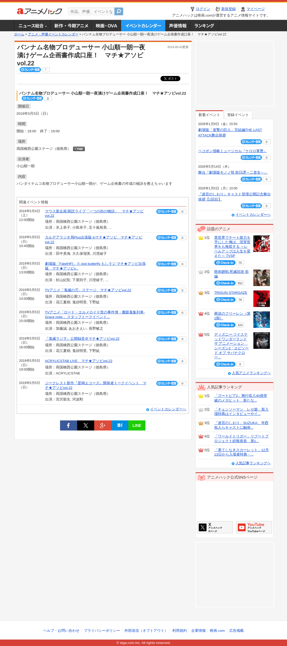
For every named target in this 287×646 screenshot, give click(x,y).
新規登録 (228, 9)
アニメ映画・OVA (106, 25)
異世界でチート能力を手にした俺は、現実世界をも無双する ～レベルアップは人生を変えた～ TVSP (232, 247)
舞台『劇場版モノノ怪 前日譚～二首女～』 (233, 172)
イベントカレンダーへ (168, 409)
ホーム (19, 34)
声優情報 (177, 25)
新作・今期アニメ (71, 25)
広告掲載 (236, 631)
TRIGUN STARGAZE (230, 293)
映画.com (217, 631)
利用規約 (179, 631)
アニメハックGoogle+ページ (254, 527)
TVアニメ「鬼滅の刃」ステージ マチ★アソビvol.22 (88, 290)
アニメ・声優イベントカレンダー (143, 25)
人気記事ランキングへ (253, 463)
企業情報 (198, 631)
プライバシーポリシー (102, 631)
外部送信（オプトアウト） (146, 631)
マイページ (256, 9)
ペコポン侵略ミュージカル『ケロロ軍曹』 (232, 151)
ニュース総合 (32, 25)
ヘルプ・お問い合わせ (61, 631)
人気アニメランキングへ (251, 373)
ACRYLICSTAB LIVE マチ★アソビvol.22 (79, 361)
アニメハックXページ (215, 527)
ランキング (204, 25)
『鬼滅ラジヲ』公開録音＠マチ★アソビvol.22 (82, 339)
